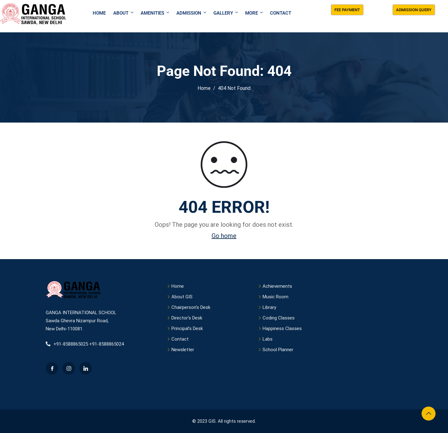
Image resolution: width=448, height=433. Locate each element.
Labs (268, 339)
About (123, 13)
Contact (280, 13)
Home (99, 13)
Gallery (226, 13)
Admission (191, 13)
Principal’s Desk (187, 328)
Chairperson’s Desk (190, 307)
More (254, 13)
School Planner (278, 349)
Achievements (277, 286)
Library (269, 307)
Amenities (155, 13)
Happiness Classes (282, 328)
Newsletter (182, 349)
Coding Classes (279, 318)
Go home (224, 236)
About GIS (182, 297)
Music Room (275, 297)
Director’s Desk (186, 318)
